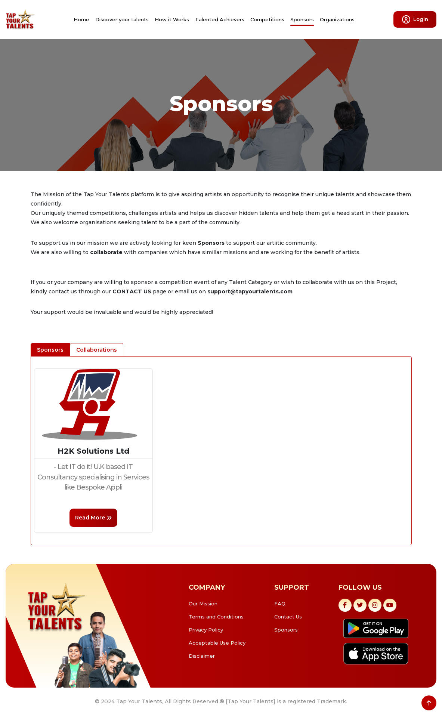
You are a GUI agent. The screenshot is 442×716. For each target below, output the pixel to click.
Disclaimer (202, 656)
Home (81, 19)
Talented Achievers (219, 19)
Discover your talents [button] (122, 19)
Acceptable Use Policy (217, 643)
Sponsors (302, 19)
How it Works (172, 19)
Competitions (267, 19)
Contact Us (288, 617)
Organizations (337, 19)
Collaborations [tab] (96, 349)
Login (415, 19)
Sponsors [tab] (50, 349)
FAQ (279, 604)
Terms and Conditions (216, 617)
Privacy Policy (206, 630)
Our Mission (203, 604)
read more (93, 517)
